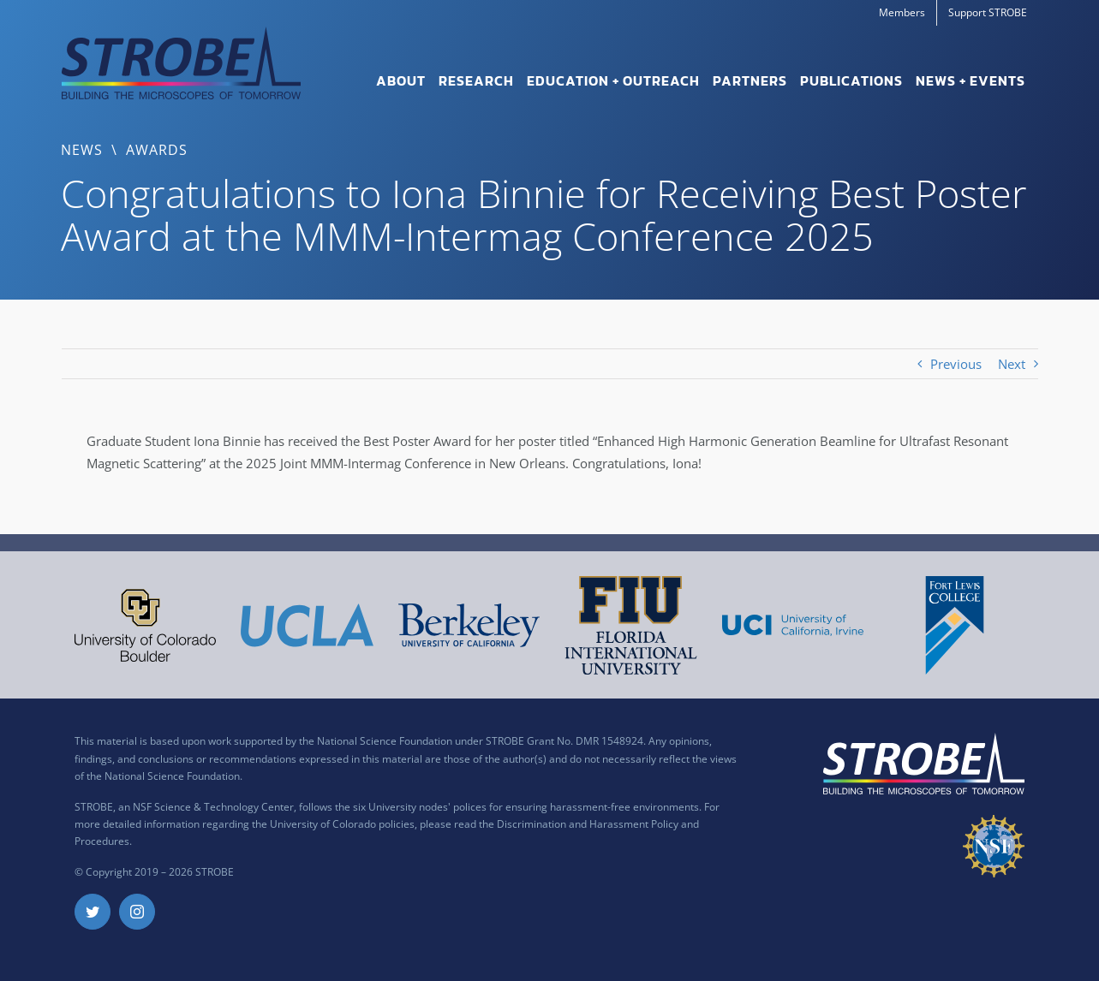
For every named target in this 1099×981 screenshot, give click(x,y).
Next (1011, 363)
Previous (956, 363)
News (82, 149)
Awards (157, 149)
